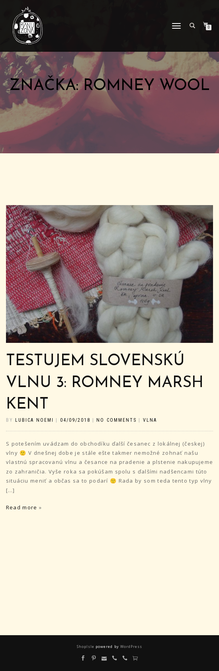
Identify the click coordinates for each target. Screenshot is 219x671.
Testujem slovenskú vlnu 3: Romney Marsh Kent (104, 383)
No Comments (116, 420)
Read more (21, 507)
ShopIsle (86, 646)
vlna (150, 420)
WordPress (130, 646)
